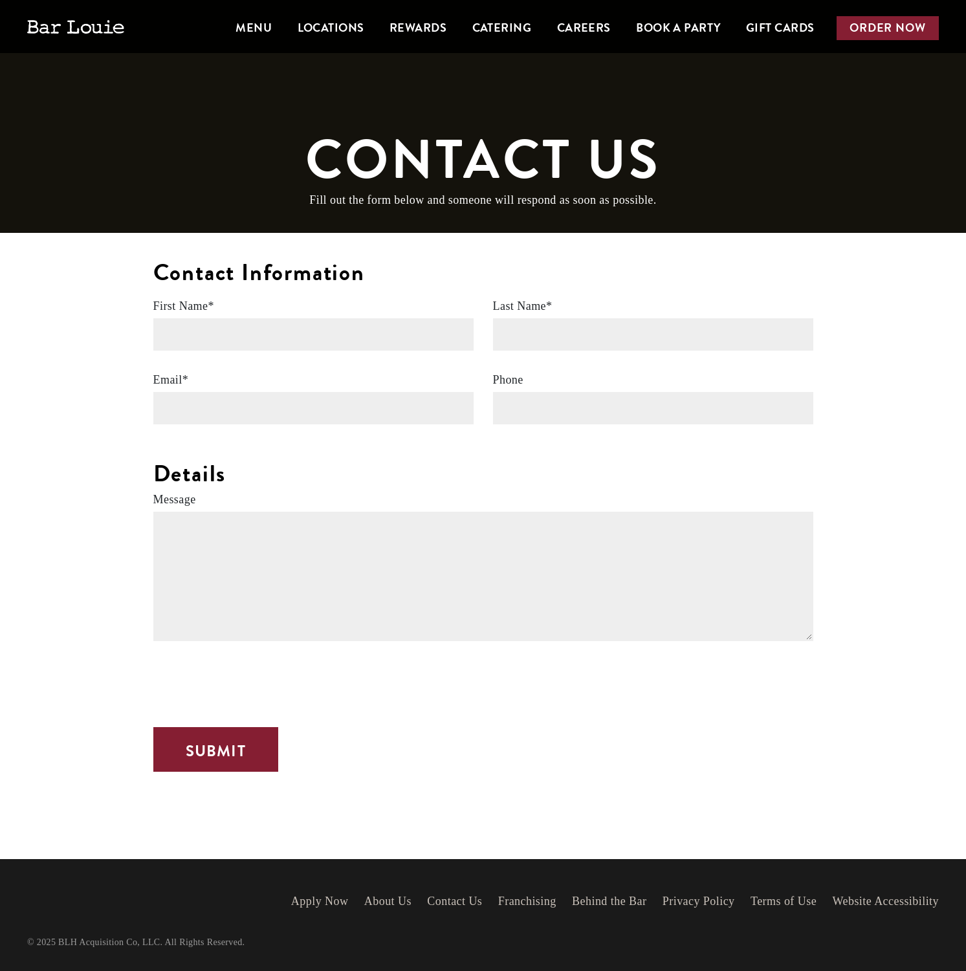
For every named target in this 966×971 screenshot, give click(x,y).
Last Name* (523, 306)
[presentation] (251, 682)
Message (174, 499)
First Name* (183, 306)
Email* (171, 379)
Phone (508, 379)
